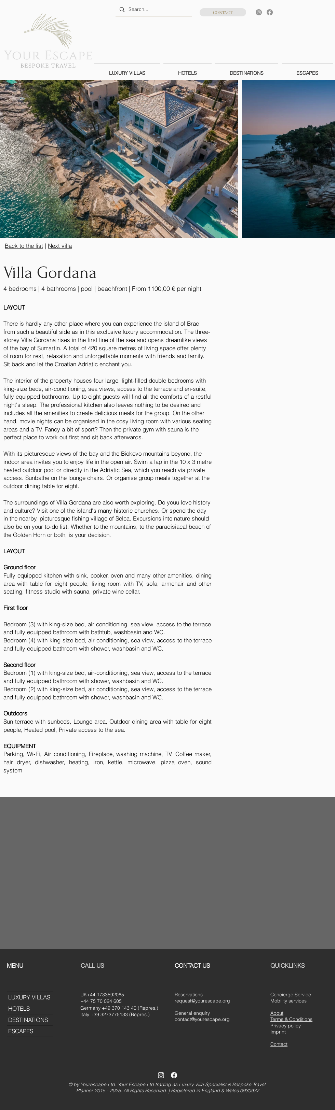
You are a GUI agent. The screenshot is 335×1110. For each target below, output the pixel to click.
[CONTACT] (223, 12)
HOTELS (19, 1008)
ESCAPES (20, 1031)
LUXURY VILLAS (29, 997)
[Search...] (153, 9)
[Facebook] (270, 12)
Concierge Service (290, 995)
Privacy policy (285, 1026)
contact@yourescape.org (202, 1019)
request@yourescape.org (202, 1001)
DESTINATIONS (28, 1019)
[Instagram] (259, 12)
